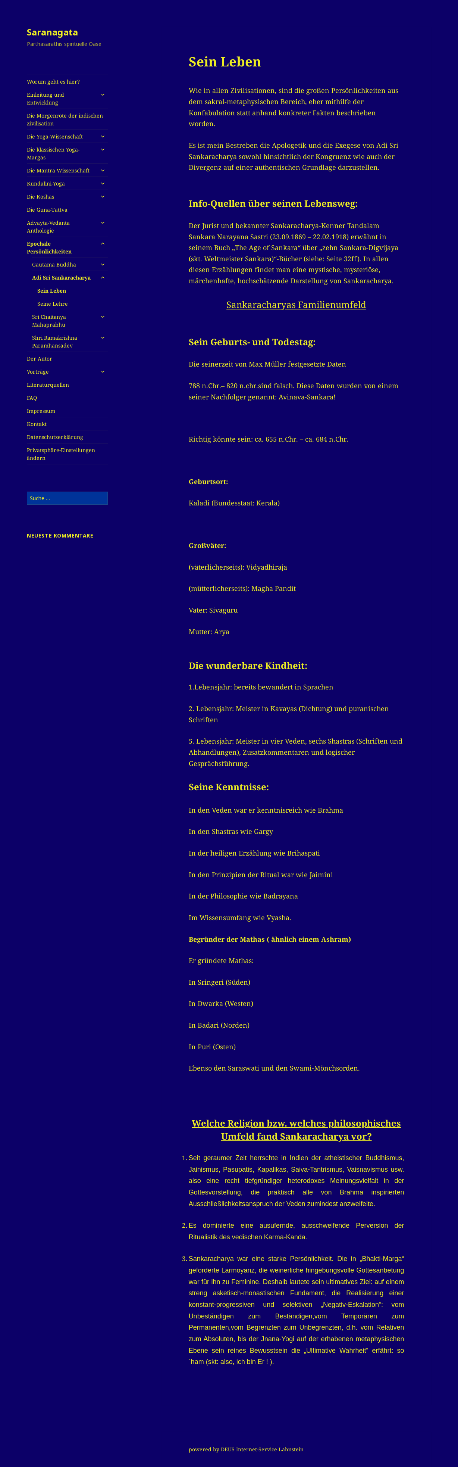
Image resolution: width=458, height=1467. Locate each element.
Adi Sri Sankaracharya (61, 277)
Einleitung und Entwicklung (45, 98)
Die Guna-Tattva (47, 209)
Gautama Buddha (54, 264)
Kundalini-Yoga (46, 183)
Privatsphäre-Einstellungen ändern (61, 453)
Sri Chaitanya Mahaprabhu (49, 320)
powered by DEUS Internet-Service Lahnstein (246, 1449)
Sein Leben (51, 290)
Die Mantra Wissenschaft (58, 170)
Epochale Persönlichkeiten (49, 247)
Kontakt (37, 423)
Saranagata (52, 32)
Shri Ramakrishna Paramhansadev (54, 341)
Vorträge (38, 371)
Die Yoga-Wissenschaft (55, 136)
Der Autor (39, 358)
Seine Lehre (52, 303)
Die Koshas (40, 196)
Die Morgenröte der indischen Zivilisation (65, 119)
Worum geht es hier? (53, 81)
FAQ (32, 397)
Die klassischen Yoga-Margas (53, 153)
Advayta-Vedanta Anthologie (48, 226)
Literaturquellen (48, 384)
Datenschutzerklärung (55, 436)
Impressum (41, 410)
